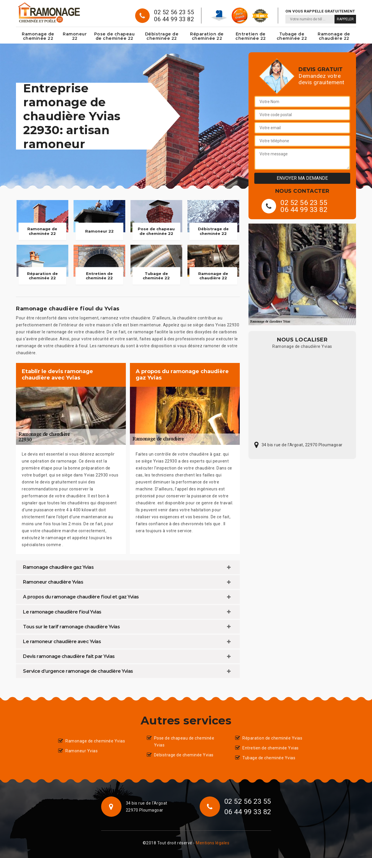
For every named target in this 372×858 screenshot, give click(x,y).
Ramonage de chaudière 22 (334, 36)
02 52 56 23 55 (174, 12)
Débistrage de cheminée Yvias (184, 755)
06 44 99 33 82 (174, 19)
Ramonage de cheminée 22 (38, 36)
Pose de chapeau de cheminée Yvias (184, 741)
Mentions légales (212, 843)
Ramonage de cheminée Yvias (95, 741)
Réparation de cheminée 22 (207, 36)
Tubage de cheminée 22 (292, 36)
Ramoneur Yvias (81, 751)
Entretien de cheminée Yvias (270, 748)
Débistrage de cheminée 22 (162, 36)
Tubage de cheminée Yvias (268, 758)
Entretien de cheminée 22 (250, 36)
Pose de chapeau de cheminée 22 (114, 36)
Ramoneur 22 (75, 36)
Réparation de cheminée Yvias (272, 738)
